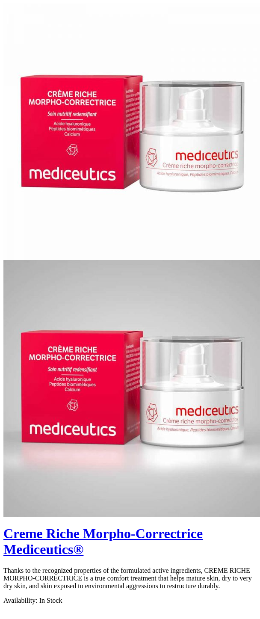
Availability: (20, 600)
